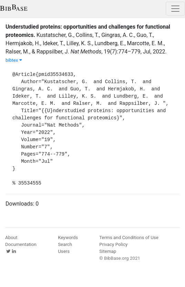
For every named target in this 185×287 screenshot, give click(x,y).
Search (65, 244)
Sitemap (107, 251)
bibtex (14, 60)
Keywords (68, 237)
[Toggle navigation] (175, 9)
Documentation (21, 244)
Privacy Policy (113, 244)
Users (64, 251)
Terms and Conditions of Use (128, 237)
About (11, 237)
